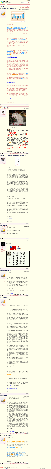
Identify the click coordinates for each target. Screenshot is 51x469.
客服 (16, 467)
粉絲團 (7, 468)
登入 (39, 468)
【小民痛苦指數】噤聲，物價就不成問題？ (12, 388)
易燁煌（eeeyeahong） (7, 108)
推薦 (28, 9)
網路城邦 (29, 0)
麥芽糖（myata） (6, 226)
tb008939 (3, 15)
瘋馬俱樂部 (2, 19)
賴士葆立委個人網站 (12, 431)
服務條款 (9, 467)
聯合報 (11, 56)
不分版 (3, 6)
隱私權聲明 (15, 467)
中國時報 (11, 293)
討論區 (1, 6)
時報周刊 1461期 (12, 385)
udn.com (29, 467)
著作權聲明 (12, 467)
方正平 (5, 2)
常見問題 (7, 467)
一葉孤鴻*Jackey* (3, 114)
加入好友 (4, 16)
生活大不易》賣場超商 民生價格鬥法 (11, 82)
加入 (40, 468)
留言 (1, 16)
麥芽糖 (3, 246)
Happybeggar (9, 2)
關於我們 (5, 467)
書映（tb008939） (7, 240)
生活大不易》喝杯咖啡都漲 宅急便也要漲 (12, 57)
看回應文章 (20, 7)
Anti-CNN (10, 218)
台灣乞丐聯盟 (5, 1)
